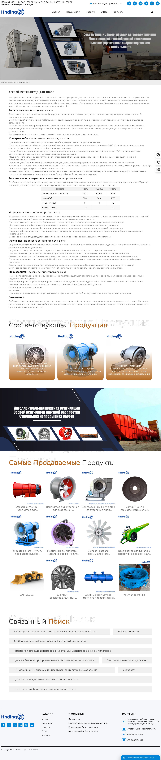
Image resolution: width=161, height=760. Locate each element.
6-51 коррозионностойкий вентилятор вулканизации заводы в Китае (55, 631)
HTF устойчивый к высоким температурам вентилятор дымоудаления (55, 670)
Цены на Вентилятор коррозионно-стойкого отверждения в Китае (54, 660)
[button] (147, 356)
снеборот (128, 670)
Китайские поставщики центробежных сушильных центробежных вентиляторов (62, 650)
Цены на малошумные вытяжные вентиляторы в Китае (46, 679)
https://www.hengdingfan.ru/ (86, 284)
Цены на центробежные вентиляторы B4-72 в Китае (45, 689)
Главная (4, 82)
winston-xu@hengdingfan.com (107, 4)
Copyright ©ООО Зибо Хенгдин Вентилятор (19, 750)
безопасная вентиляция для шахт (127, 660)
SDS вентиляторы (128, 631)
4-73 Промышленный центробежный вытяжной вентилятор (50, 641)
